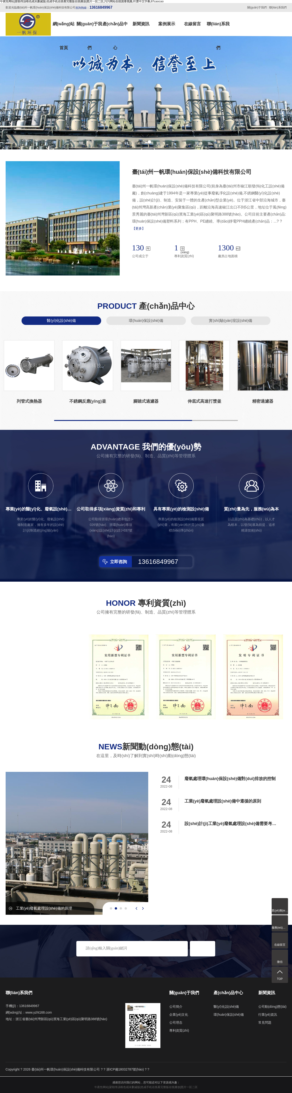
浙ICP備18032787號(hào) (125, 1069)
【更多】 (138, 228)
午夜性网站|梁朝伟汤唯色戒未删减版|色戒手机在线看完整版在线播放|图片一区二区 (146, 1087)
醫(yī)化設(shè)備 (61, 321)
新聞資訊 (141, 24)
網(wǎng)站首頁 (64, 29)
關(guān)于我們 (257, 7)
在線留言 (192, 24)
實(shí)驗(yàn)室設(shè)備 (230, 321)
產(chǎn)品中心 (115, 29)
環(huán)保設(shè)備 (146, 321)
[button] (142, 142)
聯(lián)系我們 (278, 7)
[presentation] (136, 908)
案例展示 (166, 24)
